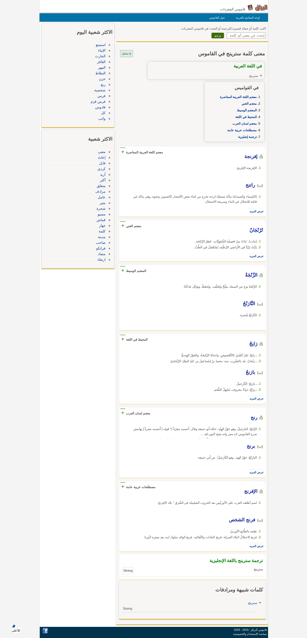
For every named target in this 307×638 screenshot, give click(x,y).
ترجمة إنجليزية (246, 137)
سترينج (251, 603)
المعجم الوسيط (246, 110)
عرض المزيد (255, 211)
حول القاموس (216, 17)
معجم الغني (248, 103)
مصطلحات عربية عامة (241, 130)
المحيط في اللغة (245, 117)
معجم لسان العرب (243, 123)
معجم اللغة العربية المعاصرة (237, 97)
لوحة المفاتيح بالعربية (247, 17)
